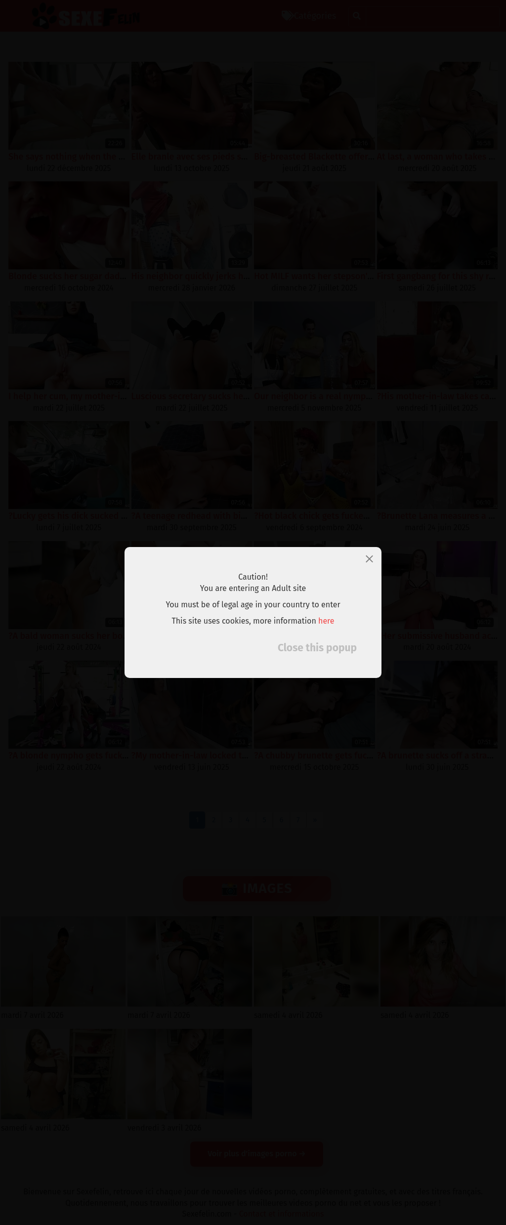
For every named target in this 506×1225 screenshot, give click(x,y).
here (326, 621)
